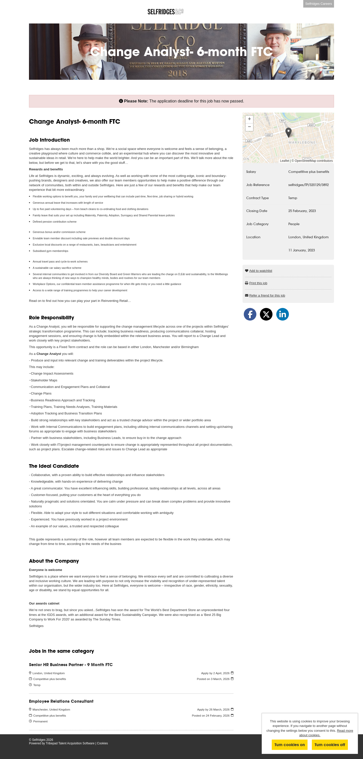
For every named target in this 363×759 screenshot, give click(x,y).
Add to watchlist (260, 271)
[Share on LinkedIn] (282, 314)
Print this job (258, 283)
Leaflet (284, 161)
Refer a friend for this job (267, 295)
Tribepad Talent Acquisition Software (70, 743)
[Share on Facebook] (250, 314)
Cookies (102, 743)
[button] (288, 132)
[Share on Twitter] (266, 314)
